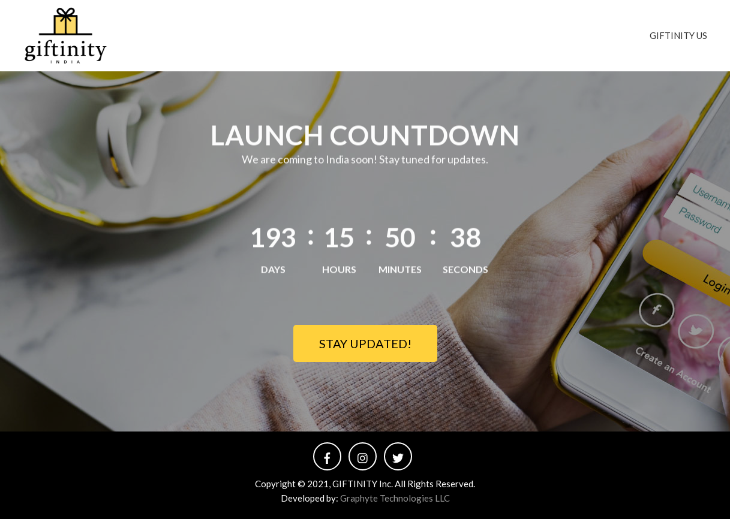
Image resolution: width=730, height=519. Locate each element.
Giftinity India (189, 28)
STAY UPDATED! (365, 343)
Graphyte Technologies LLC (395, 498)
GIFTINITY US (678, 35)
